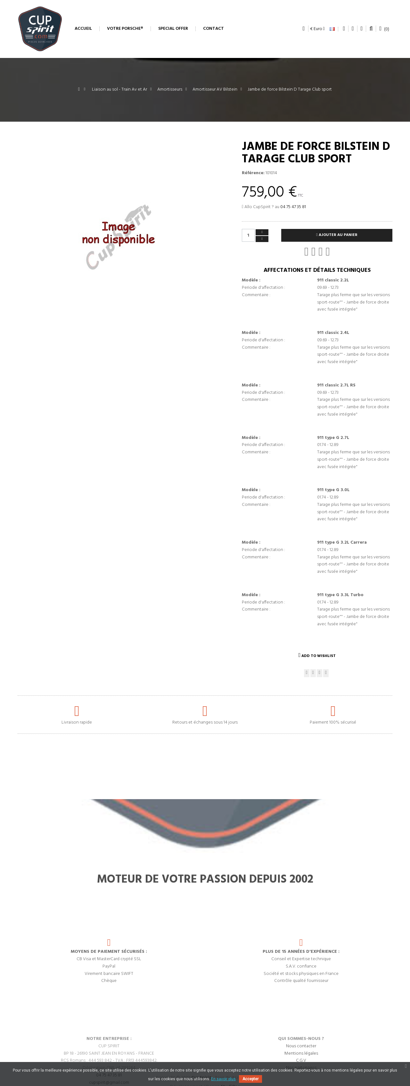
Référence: (253, 173)
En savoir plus (223, 1079)
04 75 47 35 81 (293, 207)
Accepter (250, 1079)
